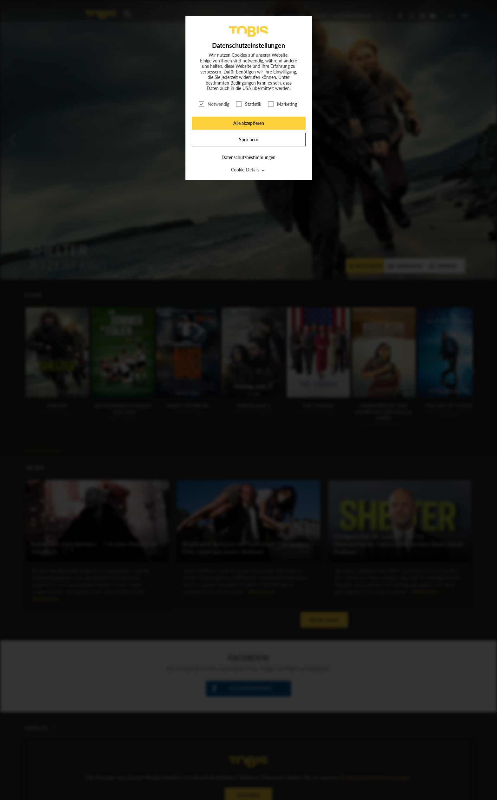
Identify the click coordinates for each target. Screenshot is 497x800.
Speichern (248, 139)
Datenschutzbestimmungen (248, 157)
